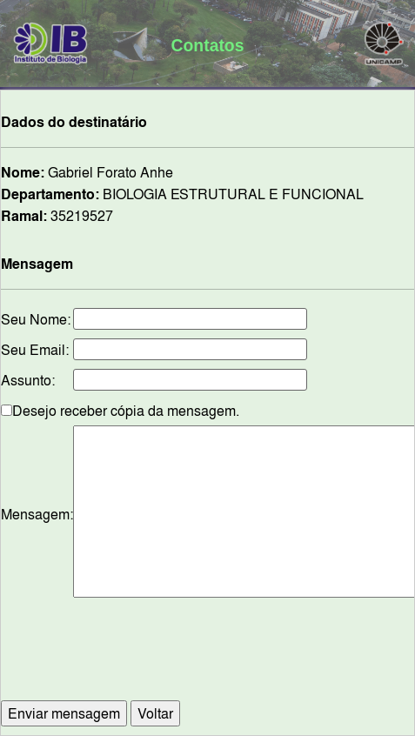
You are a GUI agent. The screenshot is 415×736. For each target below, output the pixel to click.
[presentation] (230, 658)
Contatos (207, 45)
